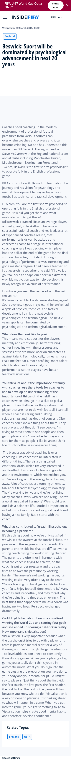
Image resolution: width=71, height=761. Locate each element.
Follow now (56, 5)
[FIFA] (25, 17)
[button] (67, 5)
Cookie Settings (11, 758)
